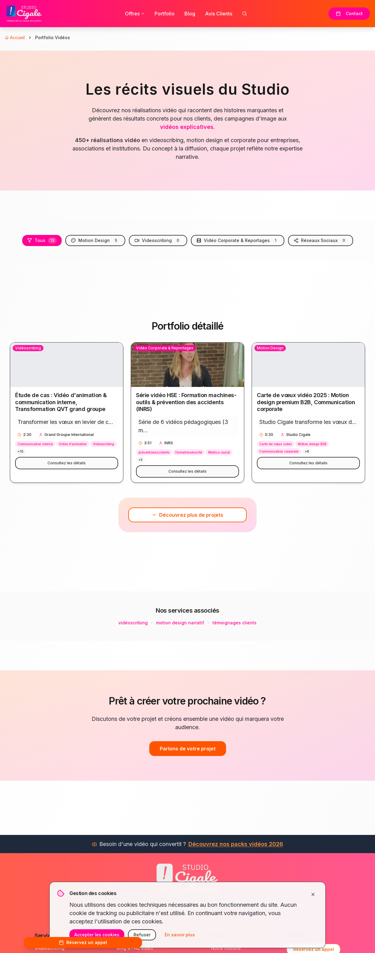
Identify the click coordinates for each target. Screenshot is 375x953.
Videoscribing (158, 240)
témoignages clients (234, 622)
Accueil (15, 37)
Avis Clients (218, 13)
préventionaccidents (153, 452)
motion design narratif (180, 622)
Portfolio (165, 13)
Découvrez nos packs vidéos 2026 (235, 844)
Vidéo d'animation (73, 444)
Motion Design (95, 240)
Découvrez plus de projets (187, 515)
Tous (42, 240)
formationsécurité (188, 452)
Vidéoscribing (103, 444)
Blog (189, 13)
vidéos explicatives (186, 127)
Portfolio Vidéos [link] (52, 37)
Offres (135, 13)
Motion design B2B (312, 444)
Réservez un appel (83, 942)
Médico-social (219, 452)
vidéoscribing (133, 622)
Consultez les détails (66, 463)
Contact (349, 13)
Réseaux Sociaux (321, 240)
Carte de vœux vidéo (275, 444)
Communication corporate (279, 451)
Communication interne (35, 444)
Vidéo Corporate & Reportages (237, 240)
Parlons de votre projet (188, 749)
